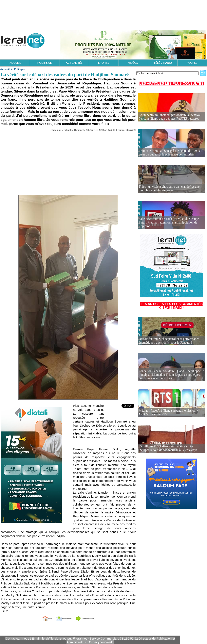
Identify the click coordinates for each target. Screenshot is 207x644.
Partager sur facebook (95, 618)
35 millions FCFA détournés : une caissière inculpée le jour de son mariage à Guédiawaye (169, 448)
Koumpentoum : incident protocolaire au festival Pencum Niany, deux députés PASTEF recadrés (171, 117)
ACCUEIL (15, 63)
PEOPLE (192, 63)
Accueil (5, 69)
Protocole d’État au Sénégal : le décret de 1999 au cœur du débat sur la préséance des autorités (170, 153)
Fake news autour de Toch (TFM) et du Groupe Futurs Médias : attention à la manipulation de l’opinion (169, 224)
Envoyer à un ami (58, 618)
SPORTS (103, 63)
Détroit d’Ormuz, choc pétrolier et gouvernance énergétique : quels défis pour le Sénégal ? (166, 341)
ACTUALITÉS (74, 63)
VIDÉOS (133, 63)
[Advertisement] (68, 162)
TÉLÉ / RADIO (162, 63)
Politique (19, 69)
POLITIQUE (44, 63)
